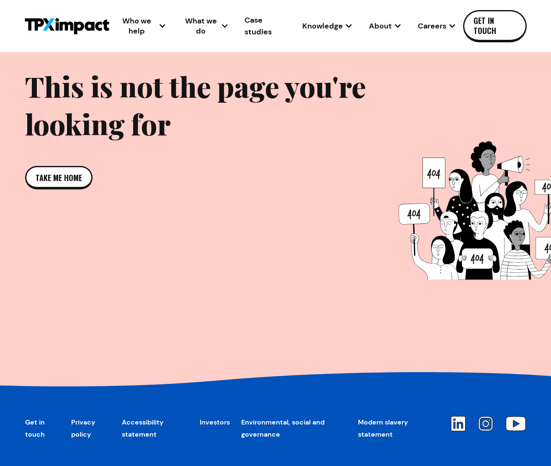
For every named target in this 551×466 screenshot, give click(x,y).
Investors (215, 422)
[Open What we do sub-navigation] (205, 26)
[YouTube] (516, 423)
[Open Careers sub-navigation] (437, 26)
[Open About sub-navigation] (385, 26)
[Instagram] (485, 423)
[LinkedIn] (458, 423)
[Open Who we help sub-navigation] (141, 26)
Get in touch (485, 25)
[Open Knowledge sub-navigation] (327, 26)
